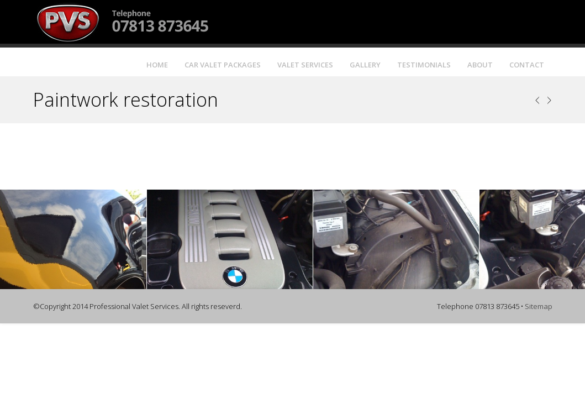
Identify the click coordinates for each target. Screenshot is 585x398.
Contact (526, 65)
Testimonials (424, 65)
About (480, 65)
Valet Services (305, 65)
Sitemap (538, 306)
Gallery (365, 65)
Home (157, 65)
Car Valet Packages (223, 65)
